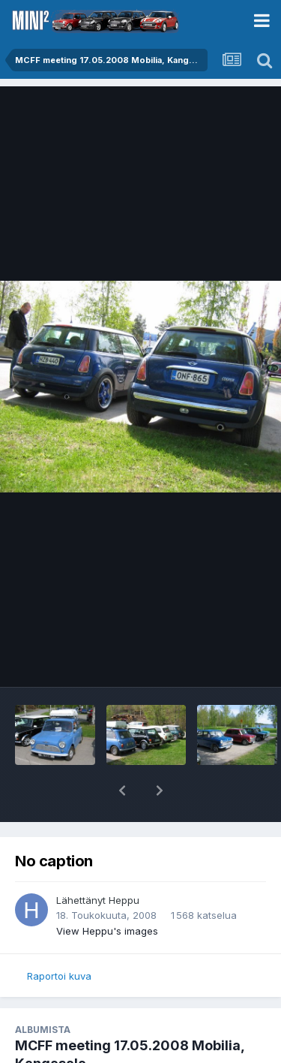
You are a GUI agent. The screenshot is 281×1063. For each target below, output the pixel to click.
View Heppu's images (107, 931)
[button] (122, 790)
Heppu (124, 900)
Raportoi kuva (59, 976)
